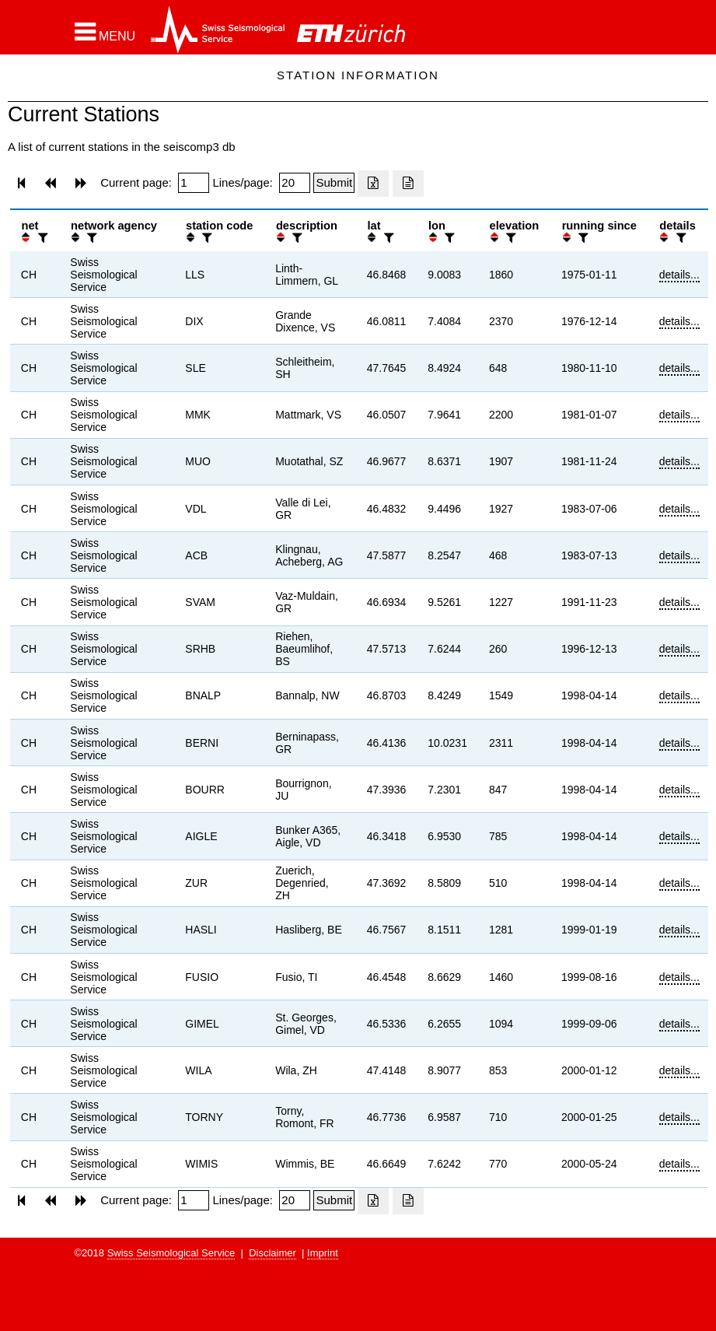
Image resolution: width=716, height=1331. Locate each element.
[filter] (41, 237)
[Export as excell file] (373, 183)
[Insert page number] (193, 183)
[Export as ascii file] (408, 183)
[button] (105, 31)
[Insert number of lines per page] (294, 183)
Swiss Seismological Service (171, 1253)
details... (679, 274)
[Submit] (334, 183)
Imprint (322, 1253)
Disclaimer (272, 1253)
